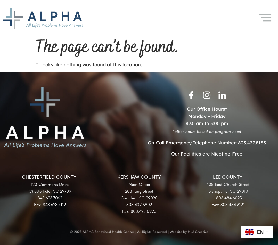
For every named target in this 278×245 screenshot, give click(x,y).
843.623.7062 (50, 198)
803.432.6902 (139, 205)
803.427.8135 (252, 143)
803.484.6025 (228, 198)
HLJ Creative (198, 231)
